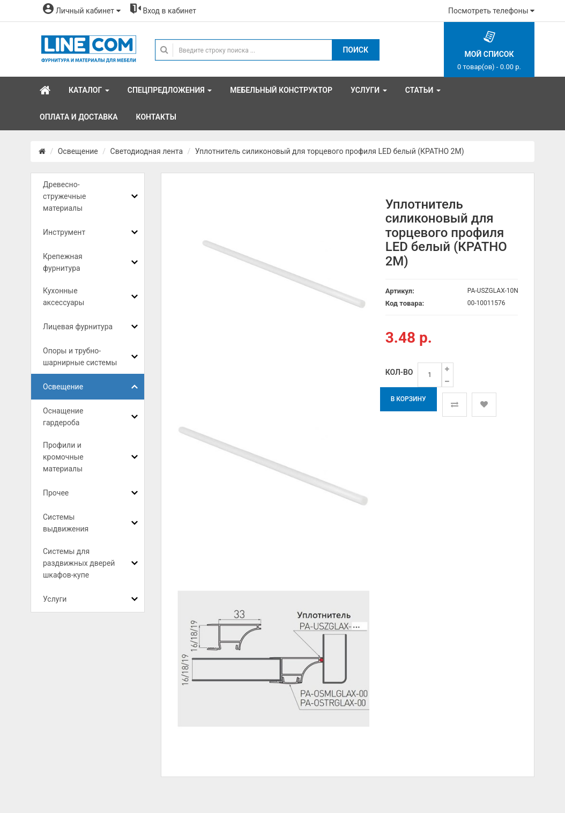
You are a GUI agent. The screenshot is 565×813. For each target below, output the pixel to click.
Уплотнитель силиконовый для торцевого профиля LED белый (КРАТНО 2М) (329, 151)
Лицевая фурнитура (78, 326)
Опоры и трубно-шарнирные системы (80, 356)
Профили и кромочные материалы (63, 457)
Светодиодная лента (146, 151)
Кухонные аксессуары (63, 296)
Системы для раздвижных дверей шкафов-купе (79, 563)
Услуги (54, 599)
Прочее (56, 493)
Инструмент (64, 232)
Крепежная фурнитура (63, 262)
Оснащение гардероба (63, 416)
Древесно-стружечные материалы (64, 196)
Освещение (78, 151)
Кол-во (399, 372)
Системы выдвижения (65, 523)
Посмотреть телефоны (491, 10)
